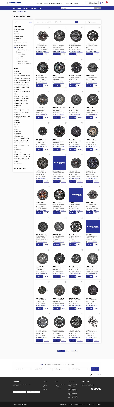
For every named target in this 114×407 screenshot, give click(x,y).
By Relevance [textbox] (93, 22)
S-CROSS (17, 131)
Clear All (30, 22)
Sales (46, 3)
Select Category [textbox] (57, 369)
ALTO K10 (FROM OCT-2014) (22, 80)
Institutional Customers (72, 397)
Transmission (18, 47)
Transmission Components (23, 63)
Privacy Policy (91, 404)
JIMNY (17, 124)
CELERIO (17, 89)
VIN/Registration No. (54, 364)
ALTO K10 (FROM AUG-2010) (22, 76)
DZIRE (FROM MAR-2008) (21, 98)
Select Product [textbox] (76, 369)
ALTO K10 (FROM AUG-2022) (22, 78)
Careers (44, 386)
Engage (76, 3)
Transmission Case (22, 61)
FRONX (17, 114)
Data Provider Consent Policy (77, 404)
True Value (58, 386)
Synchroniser (20, 59)
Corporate (42, 3)
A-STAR (17, 71)
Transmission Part (21, 11)
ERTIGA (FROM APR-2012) (21, 110)
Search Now (95, 369)
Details (46, 54)
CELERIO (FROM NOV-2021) (22, 91)
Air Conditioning (19, 29)
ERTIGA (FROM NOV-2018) (21, 112)
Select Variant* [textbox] (38, 369)
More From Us (56, 3)
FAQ (39, 8)
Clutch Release (20, 54)
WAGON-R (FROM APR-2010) (22, 154)
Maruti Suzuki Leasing (72, 396)
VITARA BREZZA (19, 152)
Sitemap (99, 404)
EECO (16, 107)
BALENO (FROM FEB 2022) (21, 82)
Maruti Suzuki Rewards (72, 389)
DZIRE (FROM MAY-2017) (21, 101)
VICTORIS (17, 149)
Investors (45, 385)
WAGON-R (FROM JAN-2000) (22, 159)
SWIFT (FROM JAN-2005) (21, 143)
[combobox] (95, 22)
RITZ (16, 129)
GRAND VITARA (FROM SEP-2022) (22, 117)
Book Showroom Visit (33, 392)
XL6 (16, 161)
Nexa (56, 385)
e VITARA (17, 105)
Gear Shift (19, 56)
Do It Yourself (18, 36)
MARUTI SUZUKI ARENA (60, 384)
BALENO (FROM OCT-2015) (21, 85)
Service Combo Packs (20, 43)
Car (42, 364)
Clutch (18, 52)
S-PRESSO (17, 134)
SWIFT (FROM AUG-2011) (21, 138)
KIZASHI (17, 127)
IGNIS (16, 120)
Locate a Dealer (19, 392)
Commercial (58, 388)
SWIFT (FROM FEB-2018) (21, 140)
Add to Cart (39, 54)
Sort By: (88, 21)
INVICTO (17, 122)
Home (37, 3)
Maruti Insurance (71, 388)
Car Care (17, 34)
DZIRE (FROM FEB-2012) (21, 96)
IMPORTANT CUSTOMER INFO (67, 3)
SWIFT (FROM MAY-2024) (21, 145)
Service (51, 3)
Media (44, 388)
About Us (33, 8)
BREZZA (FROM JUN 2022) (21, 87)
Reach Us (45, 389)
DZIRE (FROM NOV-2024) (21, 103)
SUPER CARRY (18, 136)
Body (16, 31)
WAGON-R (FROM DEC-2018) (22, 156)
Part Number (69, 364)
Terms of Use (63, 404)
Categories (26, 8)
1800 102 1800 (91, 2)
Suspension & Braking (20, 45)
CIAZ (16, 94)
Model (19, 8)
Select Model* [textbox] (19, 369)
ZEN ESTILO (18, 163)
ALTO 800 (17, 73)
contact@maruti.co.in (92, 3)
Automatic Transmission (23, 50)
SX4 (16, 147)
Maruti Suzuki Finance (72, 386)
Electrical (17, 38)
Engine (17, 40)
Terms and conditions (95, 374)
